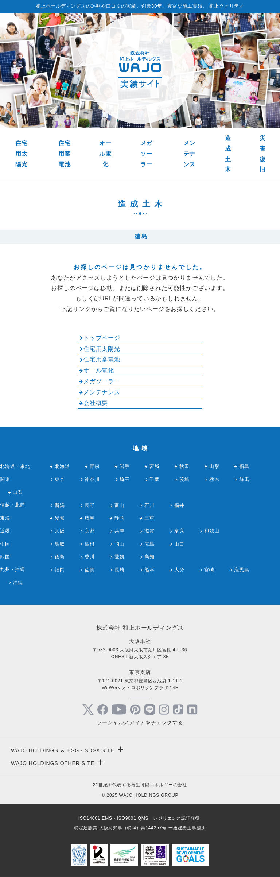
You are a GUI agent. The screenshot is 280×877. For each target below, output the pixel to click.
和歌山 (211, 530)
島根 (90, 544)
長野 (90, 505)
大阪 (60, 530)
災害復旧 (263, 153)
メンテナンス (189, 153)
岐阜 (90, 518)
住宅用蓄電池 (64, 153)
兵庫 (119, 530)
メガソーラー (146, 153)
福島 (244, 466)
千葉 (154, 479)
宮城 (154, 466)
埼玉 (125, 479)
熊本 (149, 570)
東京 (60, 479)
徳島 (60, 556)
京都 (90, 530)
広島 (149, 544)
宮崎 (209, 570)
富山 (119, 505)
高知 (149, 556)
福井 (179, 505)
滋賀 (149, 530)
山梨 (18, 492)
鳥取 (60, 544)
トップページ (101, 338)
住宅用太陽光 (21, 153)
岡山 (119, 544)
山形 (214, 466)
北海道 (62, 466)
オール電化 (105, 153)
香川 (90, 556)
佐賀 (90, 570)
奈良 (179, 530)
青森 (95, 466)
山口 (179, 544)
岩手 (125, 466)
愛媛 (119, 556)
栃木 (214, 479)
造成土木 (228, 153)
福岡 (60, 570)
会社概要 (95, 403)
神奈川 (92, 479)
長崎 (119, 570)
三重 (149, 518)
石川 (149, 505)
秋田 (184, 466)
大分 (179, 570)
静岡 (119, 518)
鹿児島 (241, 570)
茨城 (184, 479)
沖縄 (18, 582)
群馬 (244, 479)
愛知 (60, 518)
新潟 (60, 505)
